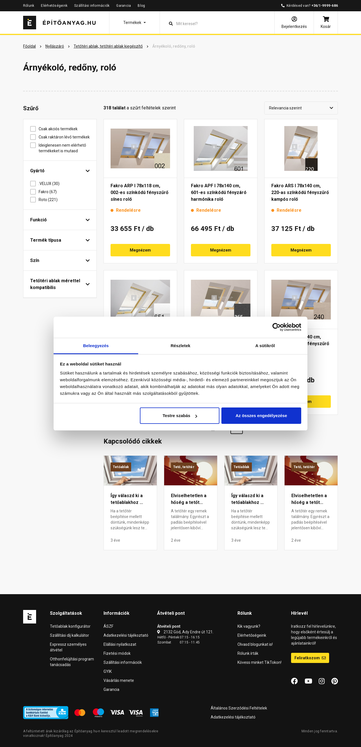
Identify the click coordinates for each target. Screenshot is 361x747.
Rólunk (28, 6)
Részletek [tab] (180, 345)
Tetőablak (121, 467)
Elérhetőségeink (54, 6)
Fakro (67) (50, 191)
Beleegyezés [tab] (96, 345)
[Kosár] (326, 22)
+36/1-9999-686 (324, 6)
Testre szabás (179, 415)
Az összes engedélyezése (261, 415)
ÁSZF (108, 626)
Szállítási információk (91, 6)
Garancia (123, 6)
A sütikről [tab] (265, 345)
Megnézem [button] (140, 250)
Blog (141, 6)
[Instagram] (322, 681)
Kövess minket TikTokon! (259, 662)
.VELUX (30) (51, 183)
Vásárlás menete (119, 680)
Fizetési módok (117, 653)
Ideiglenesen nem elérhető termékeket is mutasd (62, 148)
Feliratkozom (310, 658)
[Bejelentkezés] (294, 22)
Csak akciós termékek (60, 129)
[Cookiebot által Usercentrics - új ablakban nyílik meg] (276, 327)
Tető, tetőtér (183, 467)
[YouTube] (308, 681)
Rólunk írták (247, 653)
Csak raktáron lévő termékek (64, 137)
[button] (134, 22)
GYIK (108, 671)
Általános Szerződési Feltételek (239, 708)
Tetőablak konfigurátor (70, 626)
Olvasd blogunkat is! (255, 644)
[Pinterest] (334, 681)
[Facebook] (294, 681)
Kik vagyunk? (248, 626)
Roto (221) (50, 199)
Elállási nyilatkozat (120, 644)
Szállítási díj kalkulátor (69, 635)
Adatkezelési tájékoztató (126, 635)
